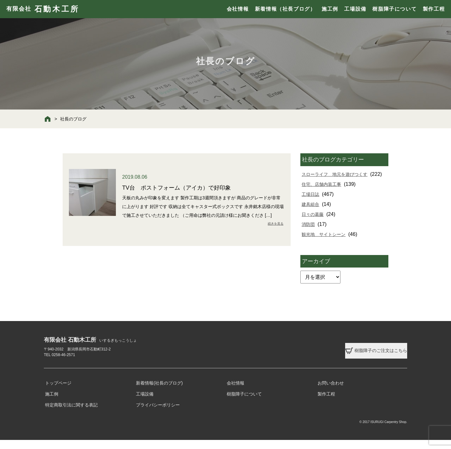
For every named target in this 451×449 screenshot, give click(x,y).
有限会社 (42, 9)
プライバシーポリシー (158, 413)
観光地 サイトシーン (327, 244)
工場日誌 (312, 204)
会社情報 (238, 9)
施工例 (330, 9)
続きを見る (273, 223)
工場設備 (355, 9)
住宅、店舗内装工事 (324, 194)
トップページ (58, 392)
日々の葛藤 (314, 224)
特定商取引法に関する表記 (71, 413)
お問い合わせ (331, 392)
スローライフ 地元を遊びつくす (339, 174)
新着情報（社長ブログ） (285, 9)
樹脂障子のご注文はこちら (363, 354)
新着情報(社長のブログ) (159, 392)
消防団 (309, 234)
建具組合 (312, 214)
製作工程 (434, 9)
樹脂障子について (394, 9)
